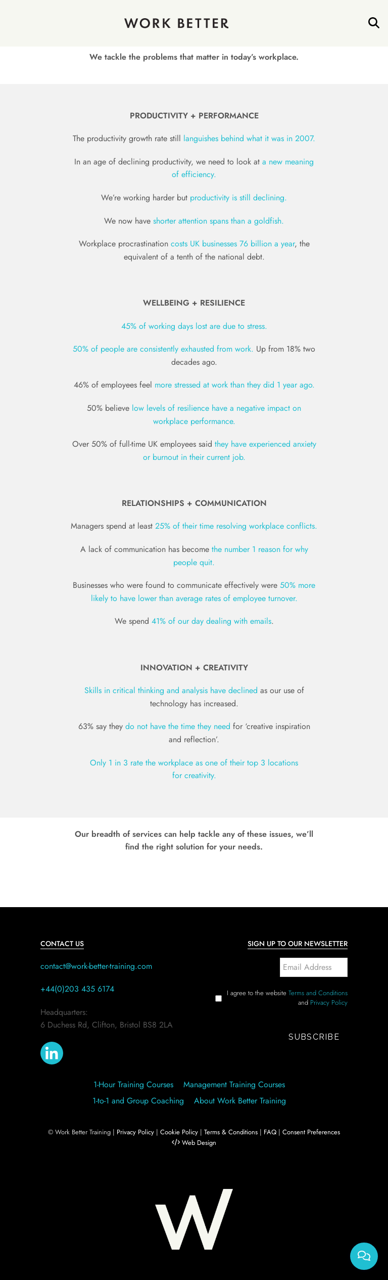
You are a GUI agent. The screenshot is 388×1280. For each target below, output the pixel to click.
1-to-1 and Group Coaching (138, 1100)
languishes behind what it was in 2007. (249, 138)
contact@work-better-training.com (96, 966)
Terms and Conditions (318, 993)
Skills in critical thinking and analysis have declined (171, 690)
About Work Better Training (240, 1100)
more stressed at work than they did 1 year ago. (235, 385)
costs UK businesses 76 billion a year (233, 243)
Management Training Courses (234, 1084)
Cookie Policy (179, 1132)
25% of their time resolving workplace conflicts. (236, 526)
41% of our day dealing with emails (211, 621)
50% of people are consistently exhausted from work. (163, 349)
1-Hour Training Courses (133, 1084)
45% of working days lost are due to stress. (194, 326)
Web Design (199, 1142)
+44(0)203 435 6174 (77, 989)
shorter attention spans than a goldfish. (218, 221)
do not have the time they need (177, 726)
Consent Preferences (311, 1132)
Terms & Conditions (231, 1132)
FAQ (270, 1132)
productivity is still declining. (238, 197)
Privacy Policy (329, 1002)
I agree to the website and (287, 998)
